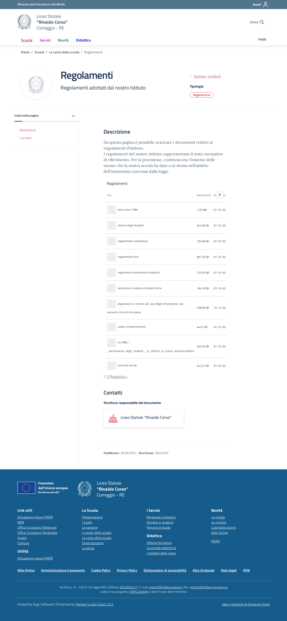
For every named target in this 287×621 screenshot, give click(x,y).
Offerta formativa (159, 542)
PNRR (262, 39)
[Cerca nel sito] (256, 22)
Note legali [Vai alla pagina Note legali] (229, 570)
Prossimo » (118, 376)
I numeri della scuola (96, 532)
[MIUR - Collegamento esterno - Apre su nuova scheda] (41, 4)
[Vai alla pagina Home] (25, 52)
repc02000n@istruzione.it (165, 587)
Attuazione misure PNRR (35, 517)
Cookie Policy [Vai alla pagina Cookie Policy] (100, 570)
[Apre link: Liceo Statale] (144, 419)
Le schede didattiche (161, 547)
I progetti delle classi (161, 553)
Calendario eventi (223, 527)
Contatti (25, 137)
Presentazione (92, 517)
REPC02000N (139, 591)
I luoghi (87, 522)
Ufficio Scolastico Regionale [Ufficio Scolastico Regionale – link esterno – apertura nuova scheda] (37, 527)
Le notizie (218, 517)
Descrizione (28, 130)
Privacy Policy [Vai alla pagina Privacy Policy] (127, 570)
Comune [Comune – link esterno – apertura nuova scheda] (23, 542)
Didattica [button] (83, 40)
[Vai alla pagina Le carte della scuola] (64, 52)
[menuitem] (26, 40)
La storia (88, 548)
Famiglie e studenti (160, 522)
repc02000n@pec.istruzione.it (209, 587)
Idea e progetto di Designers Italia (246, 604)
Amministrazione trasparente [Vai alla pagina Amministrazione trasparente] (63, 570)
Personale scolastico (161, 517)
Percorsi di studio (159, 527)
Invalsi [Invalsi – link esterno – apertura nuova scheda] (22, 537)
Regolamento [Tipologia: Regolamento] (201, 94)
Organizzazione (93, 542)
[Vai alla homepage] (24, 22)
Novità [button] (63, 40)
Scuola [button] (26, 40)
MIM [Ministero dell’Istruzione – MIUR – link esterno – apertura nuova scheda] (20, 522)
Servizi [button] (45, 40)
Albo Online (219, 532)
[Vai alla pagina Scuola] (39, 52)
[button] (46, 116)
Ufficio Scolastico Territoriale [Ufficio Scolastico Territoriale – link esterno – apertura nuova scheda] (37, 532)
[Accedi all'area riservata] (260, 4)
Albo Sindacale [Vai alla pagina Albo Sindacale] (203, 570)
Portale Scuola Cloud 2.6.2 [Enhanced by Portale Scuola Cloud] (94, 604)
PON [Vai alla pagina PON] (246, 570)
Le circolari (218, 522)
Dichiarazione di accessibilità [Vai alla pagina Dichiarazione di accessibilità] (165, 570)
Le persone (90, 527)
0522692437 (128, 587)
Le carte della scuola (96, 537)
